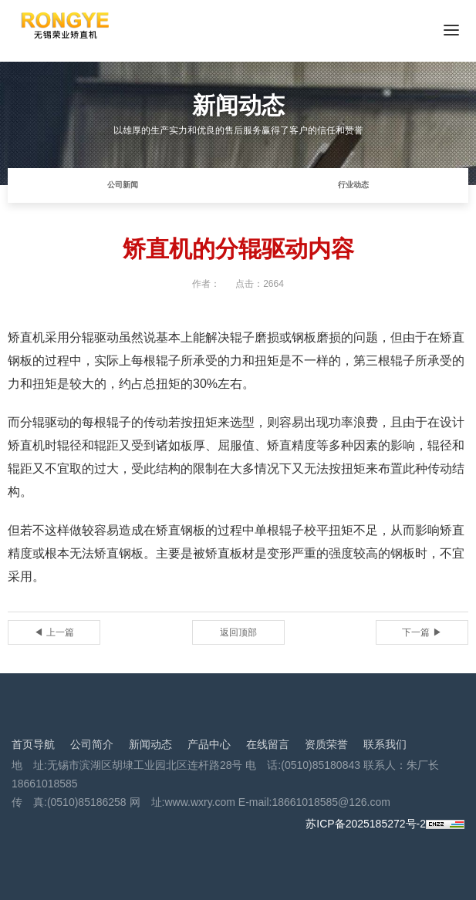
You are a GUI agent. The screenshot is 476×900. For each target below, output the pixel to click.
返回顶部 (238, 632)
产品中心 (209, 744)
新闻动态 (150, 744)
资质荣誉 (326, 744)
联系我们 (385, 744)
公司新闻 (122, 184)
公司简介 (91, 744)
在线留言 (267, 744)
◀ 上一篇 (53, 632)
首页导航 (33, 744)
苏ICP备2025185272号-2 (366, 823)
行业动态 (353, 184)
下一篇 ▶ (421, 632)
